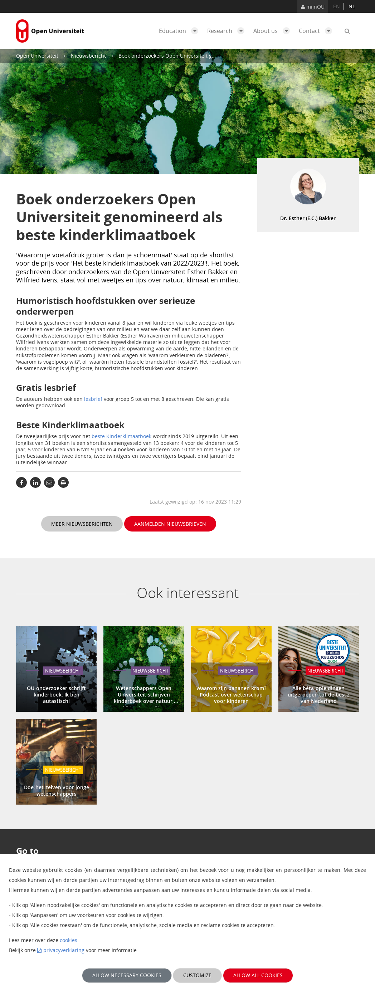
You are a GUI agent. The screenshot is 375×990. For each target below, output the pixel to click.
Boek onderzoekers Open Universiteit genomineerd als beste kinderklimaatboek (214, 55)
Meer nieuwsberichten (82, 523)
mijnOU (313, 6)
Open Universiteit (37, 55)
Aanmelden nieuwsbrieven (170, 523)
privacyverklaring (63, 950)
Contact (317, 31)
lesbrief (93, 398)
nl (352, 6)
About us (273, 31)
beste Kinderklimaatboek (121, 436)
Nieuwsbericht (88, 55)
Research (227, 31)
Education (180, 31)
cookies (68, 940)
